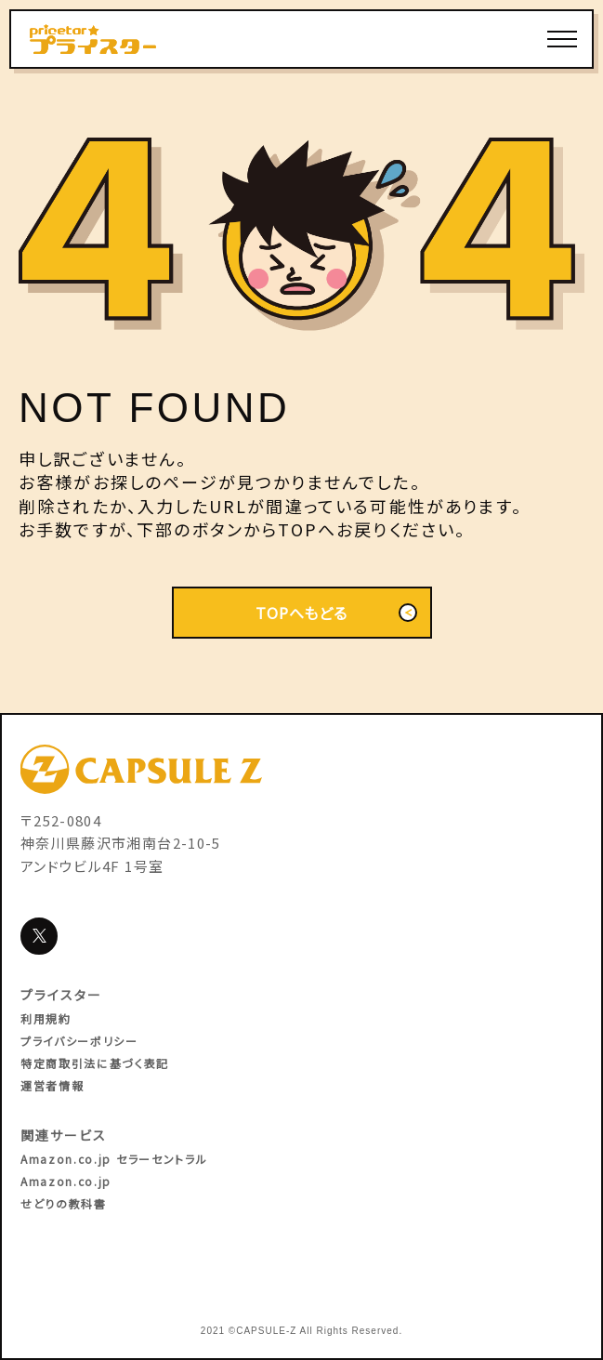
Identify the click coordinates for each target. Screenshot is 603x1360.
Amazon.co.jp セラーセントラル (113, 1159)
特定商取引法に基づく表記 (94, 1063)
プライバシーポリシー (79, 1041)
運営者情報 (52, 1085)
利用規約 (46, 1018)
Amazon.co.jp (65, 1181)
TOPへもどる (336, 612)
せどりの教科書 (63, 1203)
